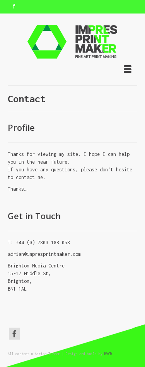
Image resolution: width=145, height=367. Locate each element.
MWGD (108, 354)
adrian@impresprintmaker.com (44, 254)
